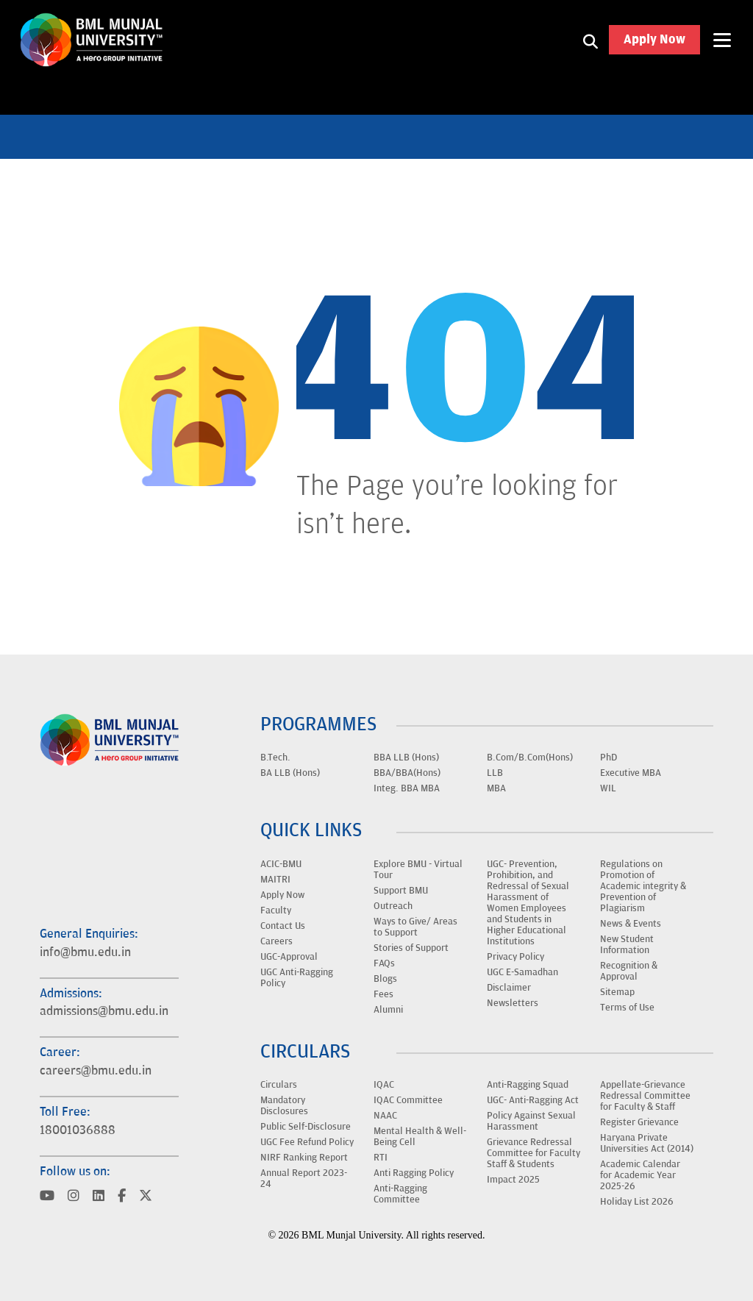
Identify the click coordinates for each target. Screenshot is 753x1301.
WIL (608, 788)
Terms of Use (627, 1007)
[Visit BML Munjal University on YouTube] (47, 1197)
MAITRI (275, 879)
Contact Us (282, 926)
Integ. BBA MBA (407, 788)
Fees (383, 994)
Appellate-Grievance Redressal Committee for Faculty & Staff (645, 1096)
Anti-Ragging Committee (400, 1194)
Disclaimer (509, 988)
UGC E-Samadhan (522, 972)
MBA (496, 788)
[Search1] (590, 40)
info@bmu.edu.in (85, 952)
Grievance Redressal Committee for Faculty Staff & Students (533, 1153)
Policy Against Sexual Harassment (531, 1121)
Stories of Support (411, 948)
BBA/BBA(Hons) (407, 773)
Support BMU (401, 891)
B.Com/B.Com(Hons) (530, 757)
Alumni (388, 1010)
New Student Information (627, 944)
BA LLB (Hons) (290, 773)
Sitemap (617, 992)
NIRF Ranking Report (304, 1157)
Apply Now (654, 40)
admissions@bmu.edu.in (104, 1011)
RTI (381, 1157)
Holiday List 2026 (637, 1202)
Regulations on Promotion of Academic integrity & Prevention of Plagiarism (643, 886)
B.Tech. (275, 757)
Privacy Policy (515, 957)
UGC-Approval (289, 957)
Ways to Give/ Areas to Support (415, 927)
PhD (608, 757)
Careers (276, 941)
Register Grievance (639, 1122)
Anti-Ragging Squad (527, 1085)
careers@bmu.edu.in (95, 1070)
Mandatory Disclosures (284, 1105)
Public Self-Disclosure (305, 1127)
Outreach (393, 906)
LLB (495, 773)
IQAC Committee (408, 1100)
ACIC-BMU (280, 864)
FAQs (384, 963)
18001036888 (77, 1130)
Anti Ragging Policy (414, 1173)
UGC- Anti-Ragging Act (533, 1100)
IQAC (384, 1085)
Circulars (278, 1085)
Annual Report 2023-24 (303, 1178)
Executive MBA (630, 773)
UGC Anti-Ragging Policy (296, 977)
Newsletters (512, 1003)
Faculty (275, 910)
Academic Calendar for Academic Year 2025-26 (640, 1175)
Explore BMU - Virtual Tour (418, 869)
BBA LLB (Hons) (406, 757)
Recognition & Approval (628, 971)
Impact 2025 (513, 1180)
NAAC (385, 1116)
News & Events (630, 924)
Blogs (385, 979)
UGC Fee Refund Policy (307, 1142)
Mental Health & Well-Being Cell (420, 1136)
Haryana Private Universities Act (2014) (646, 1143)
